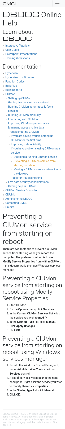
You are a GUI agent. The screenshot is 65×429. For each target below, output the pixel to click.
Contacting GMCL (16, 203)
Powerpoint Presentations (21, 54)
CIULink (10, 194)
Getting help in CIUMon (22, 186)
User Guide (12, 49)
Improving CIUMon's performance (28, 123)
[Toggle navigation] (57, 3)
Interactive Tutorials (17, 45)
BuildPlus (11, 85)
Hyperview (11, 73)
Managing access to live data (26, 127)
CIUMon (10, 94)
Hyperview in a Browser (19, 77)
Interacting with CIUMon (23, 119)
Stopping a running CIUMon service (35, 157)
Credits (9, 207)
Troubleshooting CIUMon (23, 131)
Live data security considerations (28, 182)
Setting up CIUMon (19, 98)
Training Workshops (17, 58)
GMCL (10, 3)
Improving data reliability (26, 144)
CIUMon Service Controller (21, 190)
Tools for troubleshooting (26, 177)
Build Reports (13, 90)
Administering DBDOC (18, 198)
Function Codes (15, 81)
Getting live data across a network (29, 102)
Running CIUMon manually (24, 115)
